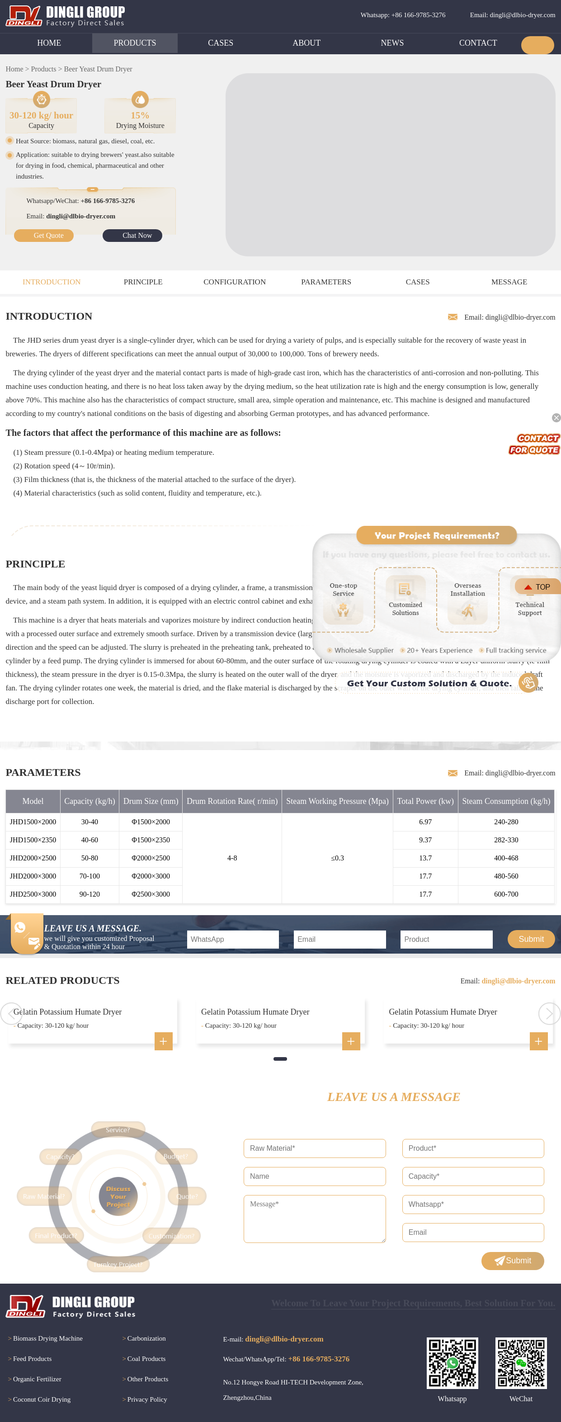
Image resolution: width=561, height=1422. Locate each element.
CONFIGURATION (234, 282)
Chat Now (137, 235)
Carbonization (142, 1339)
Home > (17, 69)
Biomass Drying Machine (44, 1339)
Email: (70, 216)
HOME (49, 42)
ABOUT (306, 42)
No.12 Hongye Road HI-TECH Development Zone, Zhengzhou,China (293, 1390)
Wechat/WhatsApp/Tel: (286, 1359)
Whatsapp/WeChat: (80, 200)
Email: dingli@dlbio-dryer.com (513, 15)
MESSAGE (509, 282)
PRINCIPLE (143, 282)
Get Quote (49, 235)
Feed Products (28, 1359)
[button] (280, 1059)
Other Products (144, 1380)
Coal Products (142, 1359)
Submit (531, 939)
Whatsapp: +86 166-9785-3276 (403, 15)
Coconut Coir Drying (38, 1400)
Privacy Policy (143, 1400)
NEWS (392, 42)
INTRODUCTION (51, 282)
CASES (220, 42)
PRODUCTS (135, 42)
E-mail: (273, 1339)
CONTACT (478, 42)
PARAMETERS (326, 282)
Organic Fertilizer (33, 1380)
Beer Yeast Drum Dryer (98, 69)
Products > (46, 69)
